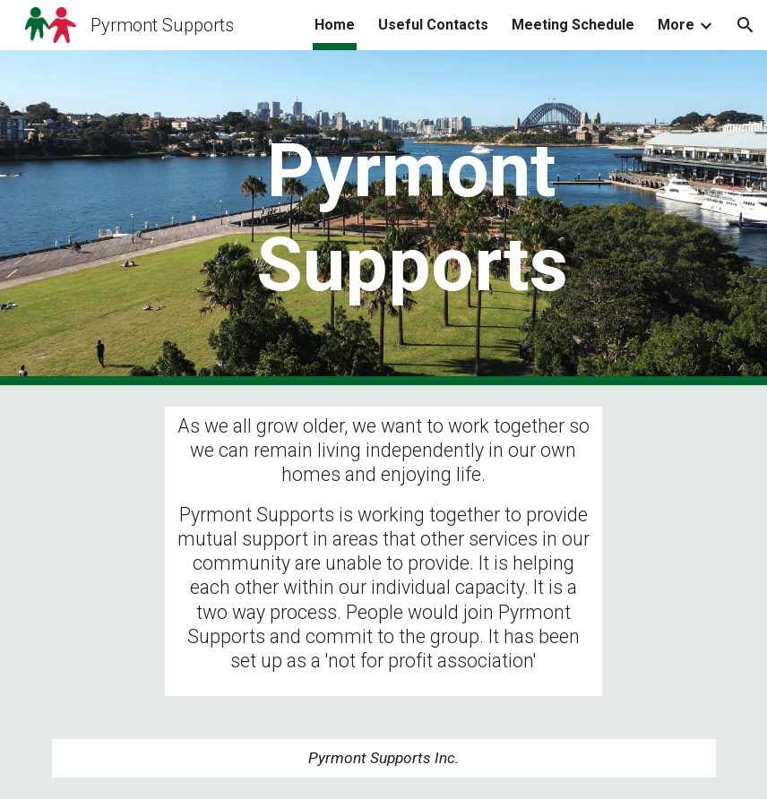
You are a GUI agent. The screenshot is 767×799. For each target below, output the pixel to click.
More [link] (676, 24)
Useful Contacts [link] (433, 24)
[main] (412, 217)
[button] (745, 25)
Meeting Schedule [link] (573, 24)
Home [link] (335, 24)
